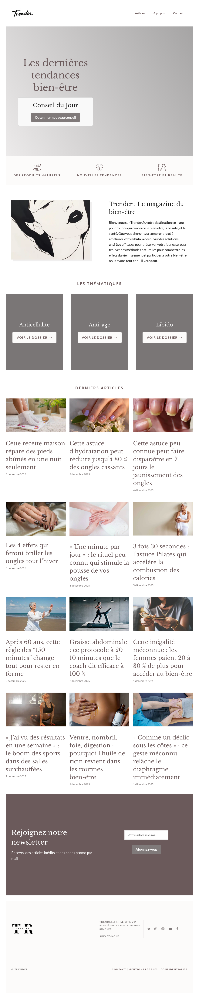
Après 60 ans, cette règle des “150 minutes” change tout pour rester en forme (33, 658)
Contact (178, 13)
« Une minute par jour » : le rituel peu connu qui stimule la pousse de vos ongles (99, 562)
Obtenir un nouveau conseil (55, 117)
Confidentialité (174, 969)
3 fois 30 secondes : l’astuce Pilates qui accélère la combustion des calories (161, 562)
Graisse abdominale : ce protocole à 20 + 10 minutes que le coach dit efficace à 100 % (98, 658)
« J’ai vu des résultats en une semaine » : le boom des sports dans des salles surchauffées (35, 753)
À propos (159, 13)
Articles (140, 13)
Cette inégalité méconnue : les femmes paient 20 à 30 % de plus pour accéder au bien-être (162, 658)
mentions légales (143, 969)
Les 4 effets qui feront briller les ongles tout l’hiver (32, 553)
